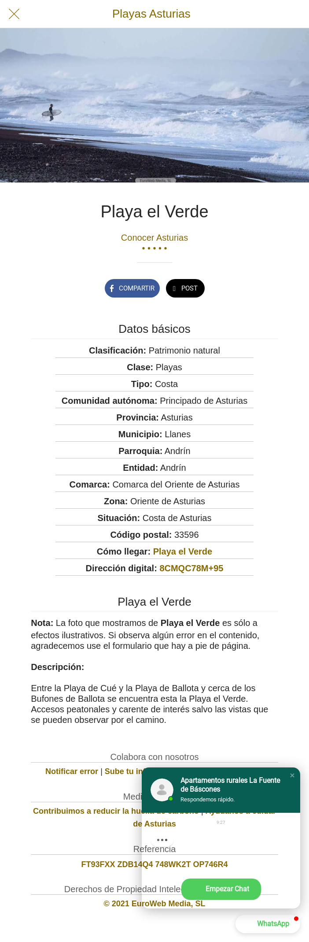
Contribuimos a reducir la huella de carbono (116, 811)
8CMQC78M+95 (191, 568)
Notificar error (71, 771)
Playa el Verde (183, 551)
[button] (292, 775)
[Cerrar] (14, 14)
